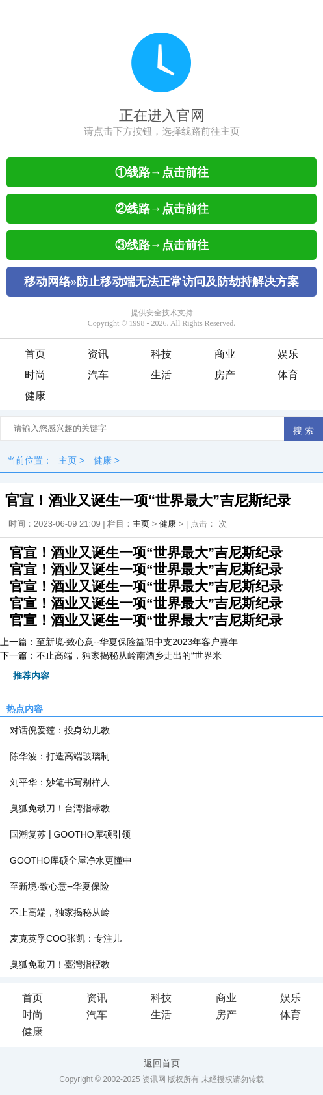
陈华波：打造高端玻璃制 (60, 756)
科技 (161, 354)
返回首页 (162, 1063)
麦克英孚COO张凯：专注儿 (66, 938)
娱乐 (288, 354)
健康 (35, 395)
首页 (35, 354)
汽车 (98, 374)
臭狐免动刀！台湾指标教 (60, 808)
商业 (224, 354)
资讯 (98, 354)
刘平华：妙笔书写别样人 (60, 782)
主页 (67, 460)
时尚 (35, 374)
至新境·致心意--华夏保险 (59, 886)
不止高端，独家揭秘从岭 (60, 912)
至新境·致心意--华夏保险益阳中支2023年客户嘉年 (137, 642)
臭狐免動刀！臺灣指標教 (60, 964)
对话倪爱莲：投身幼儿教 (60, 730)
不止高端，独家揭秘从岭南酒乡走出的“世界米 (129, 655)
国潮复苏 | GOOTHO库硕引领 (70, 834)
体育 (288, 374)
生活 (161, 374)
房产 (224, 374)
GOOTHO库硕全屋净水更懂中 (71, 860)
